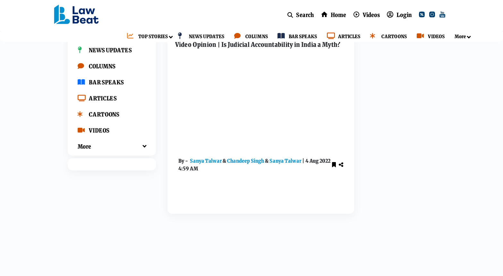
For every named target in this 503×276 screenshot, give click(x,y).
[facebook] (374, 185)
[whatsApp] (405, 201)
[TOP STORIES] (146, 36)
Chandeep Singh (239, 183)
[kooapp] (389, 201)
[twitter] (423, 15)
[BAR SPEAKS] (295, 36)
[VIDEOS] (429, 36)
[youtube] (444, 15)
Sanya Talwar (199, 183)
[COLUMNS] (249, 36)
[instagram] (433, 15)
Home (169, 46)
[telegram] (421, 201)
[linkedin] (374, 201)
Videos (191, 46)
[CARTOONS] (387, 36)
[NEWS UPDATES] (199, 36)
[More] (458, 36)
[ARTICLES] (342, 36)
